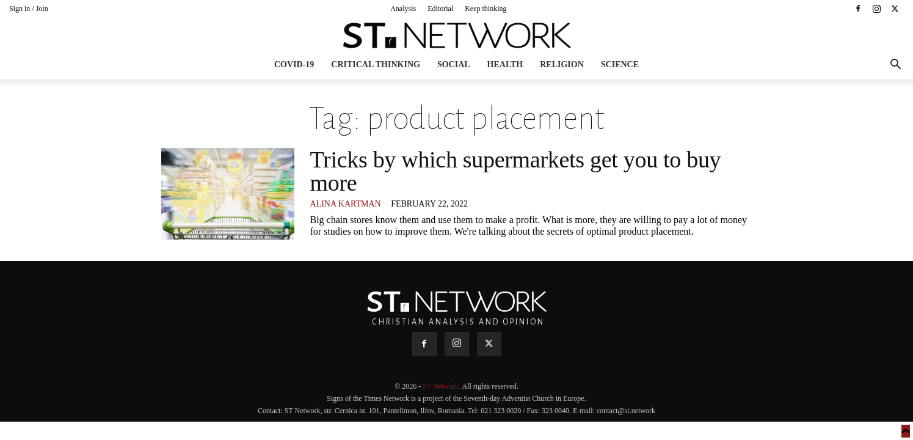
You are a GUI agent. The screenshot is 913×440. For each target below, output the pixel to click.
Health (505, 64)
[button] (895, 66)
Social (453, 64)
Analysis (403, 8)
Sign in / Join (28, 8)
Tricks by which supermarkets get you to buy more (515, 171)
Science (620, 64)
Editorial (440, 8)
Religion (562, 64)
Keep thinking (485, 8)
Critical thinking (375, 64)
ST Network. (442, 386)
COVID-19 (294, 64)
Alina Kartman (345, 203)
